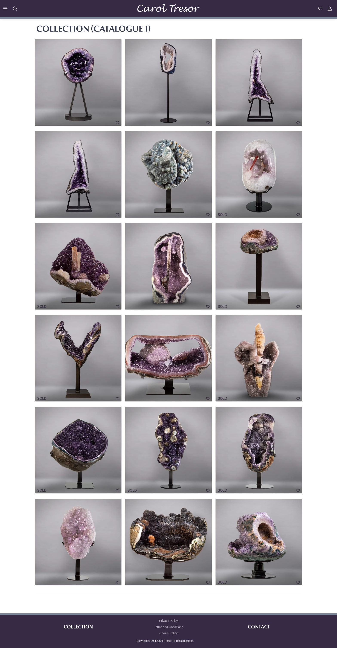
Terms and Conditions (168, 627)
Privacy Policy (168, 620)
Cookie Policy (168, 633)
